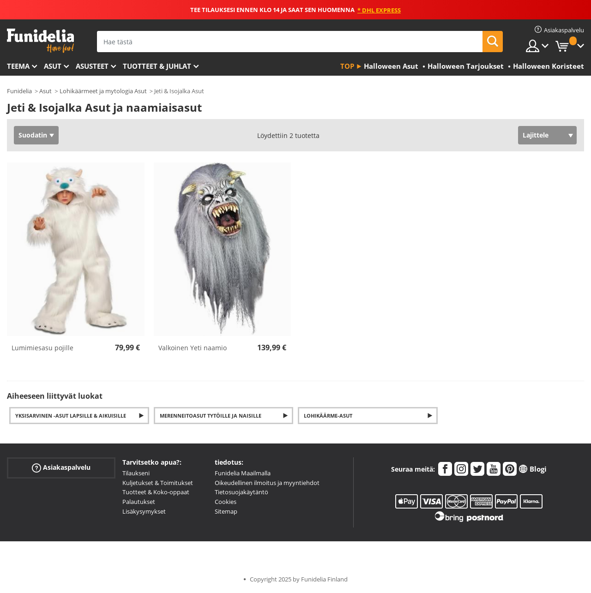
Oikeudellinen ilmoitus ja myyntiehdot (267, 483)
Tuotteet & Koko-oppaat (155, 492)
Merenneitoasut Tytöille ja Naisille (210, 415)
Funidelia (19, 91)
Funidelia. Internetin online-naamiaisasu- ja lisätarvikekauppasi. (40, 41)
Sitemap (226, 511)
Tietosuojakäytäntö (241, 492)
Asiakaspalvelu (61, 468)
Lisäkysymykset (144, 511)
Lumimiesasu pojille (42, 347)
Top (347, 66)
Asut (52, 66)
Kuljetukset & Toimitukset (157, 483)
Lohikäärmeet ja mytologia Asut (103, 91)
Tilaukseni (136, 473)
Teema (18, 66)
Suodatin (32, 135)
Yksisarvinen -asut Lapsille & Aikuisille (70, 415)
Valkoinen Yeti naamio (192, 347)
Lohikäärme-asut (328, 415)
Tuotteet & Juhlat (157, 66)
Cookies (225, 501)
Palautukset (138, 501)
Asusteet (92, 66)
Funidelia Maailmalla (243, 473)
